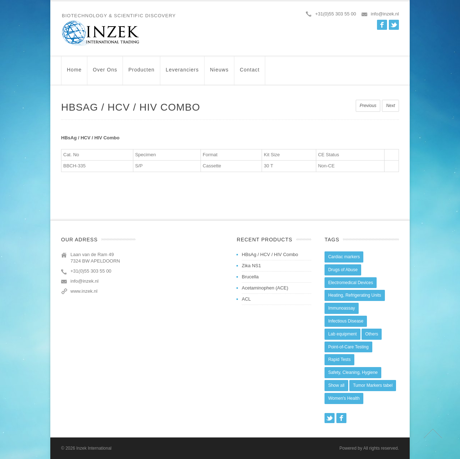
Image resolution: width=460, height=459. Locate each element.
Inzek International (93, 448)
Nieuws (219, 73)
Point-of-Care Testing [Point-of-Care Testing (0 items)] (348, 346)
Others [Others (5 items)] (371, 334)
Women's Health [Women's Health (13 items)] (343, 398)
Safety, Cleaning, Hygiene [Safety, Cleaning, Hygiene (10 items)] (353, 372)
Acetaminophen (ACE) (265, 288)
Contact (249, 73)
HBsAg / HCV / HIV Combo (270, 254)
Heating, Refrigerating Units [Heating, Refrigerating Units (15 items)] (354, 295)
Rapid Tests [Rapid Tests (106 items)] (339, 359)
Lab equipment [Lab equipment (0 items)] (342, 334)
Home (74, 73)
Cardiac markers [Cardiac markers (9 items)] (344, 256)
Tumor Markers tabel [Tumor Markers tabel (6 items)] (372, 385)
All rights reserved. (381, 448)
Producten (141, 73)
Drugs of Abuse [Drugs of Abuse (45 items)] (343, 269)
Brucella (250, 276)
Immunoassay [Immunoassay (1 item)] (341, 308)
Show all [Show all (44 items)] (336, 385)
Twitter (394, 25)
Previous (368, 105)
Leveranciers (182, 73)
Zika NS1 (251, 265)
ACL (246, 299)
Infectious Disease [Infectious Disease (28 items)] (345, 321)
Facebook (382, 25)
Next (390, 105)
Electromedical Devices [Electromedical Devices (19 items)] (350, 282)
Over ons (105, 73)
